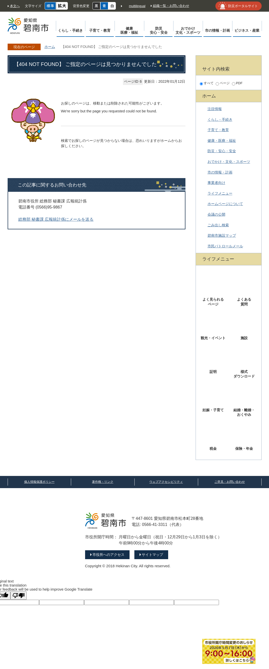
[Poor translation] (18, 595)
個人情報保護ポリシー (39, 482)
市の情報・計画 (220, 172)
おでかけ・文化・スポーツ (229, 162)
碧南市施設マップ (222, 235)
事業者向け (216, 183)
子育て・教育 (218, 130)
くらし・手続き (220, 119)
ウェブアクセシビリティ (166, 482)
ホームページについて (225, 204)
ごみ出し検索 (218, 225)
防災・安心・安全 (222, 151)
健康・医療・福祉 (222, 141)
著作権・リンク (102, 482)
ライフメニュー (220, 193)
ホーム (49, 47)
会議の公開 (216, 214)
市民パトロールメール (225, 246)
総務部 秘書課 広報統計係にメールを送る (56, 219)
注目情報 (215, 109)
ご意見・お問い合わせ (229, 482)
